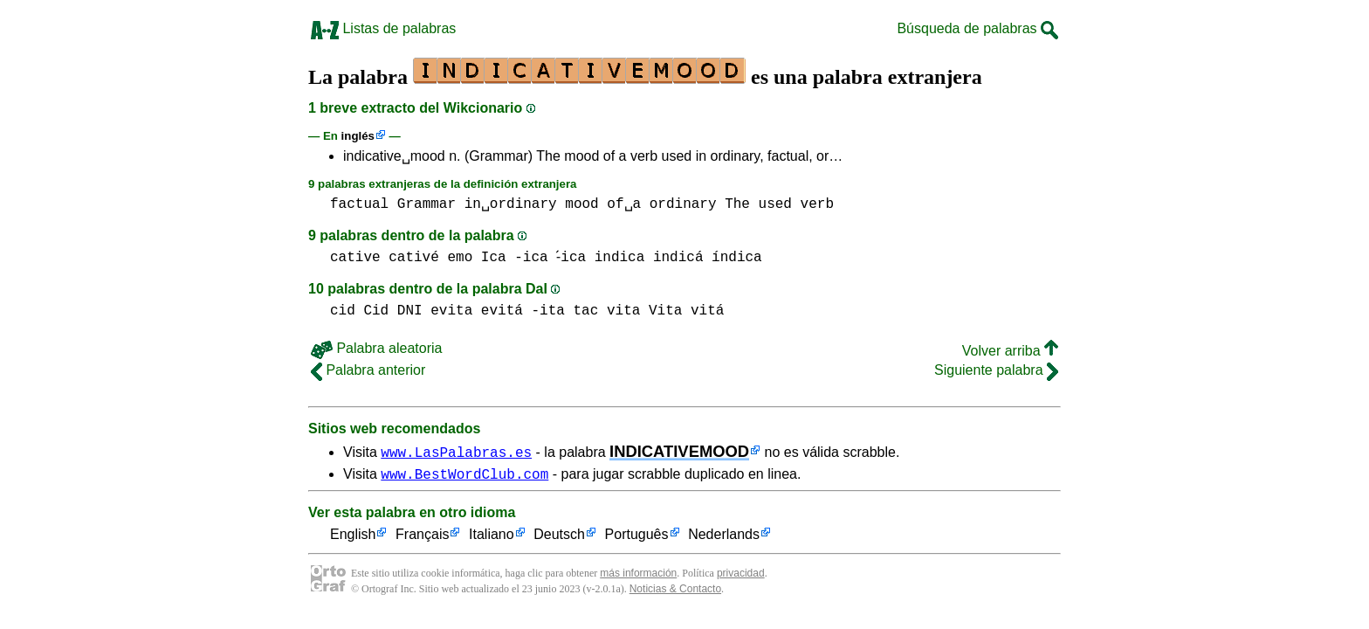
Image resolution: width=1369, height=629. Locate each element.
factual (359, 204)
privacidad (741, 576)
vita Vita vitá (665, 311)
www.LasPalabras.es (456, 451)
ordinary (683, 204)
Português (637, 537)
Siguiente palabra (996, 370)
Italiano (491, 537)
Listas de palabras (383, 28)
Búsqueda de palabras (977, 28)
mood (581, 204)
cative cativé (384, 257)
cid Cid (359, 311)
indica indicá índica (682, 257)
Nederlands (724, 537)
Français (422, 537)
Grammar (426, 204)
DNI (410, 311)
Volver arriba (1010, 350)
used (775, 204)
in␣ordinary (510, 204)
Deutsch (559, 537)
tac (585, 311)
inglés (358, 135)
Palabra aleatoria (376, 348)
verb (817, 204)
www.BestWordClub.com (464, 476)
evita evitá (476, 311)
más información (638, 576)
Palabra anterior (368, 370)
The (737, 204)
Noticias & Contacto (675, 591)
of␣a (624, 204)
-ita (547, 311)
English (352, 537)
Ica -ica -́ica (535, 257)
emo (459, 257)
